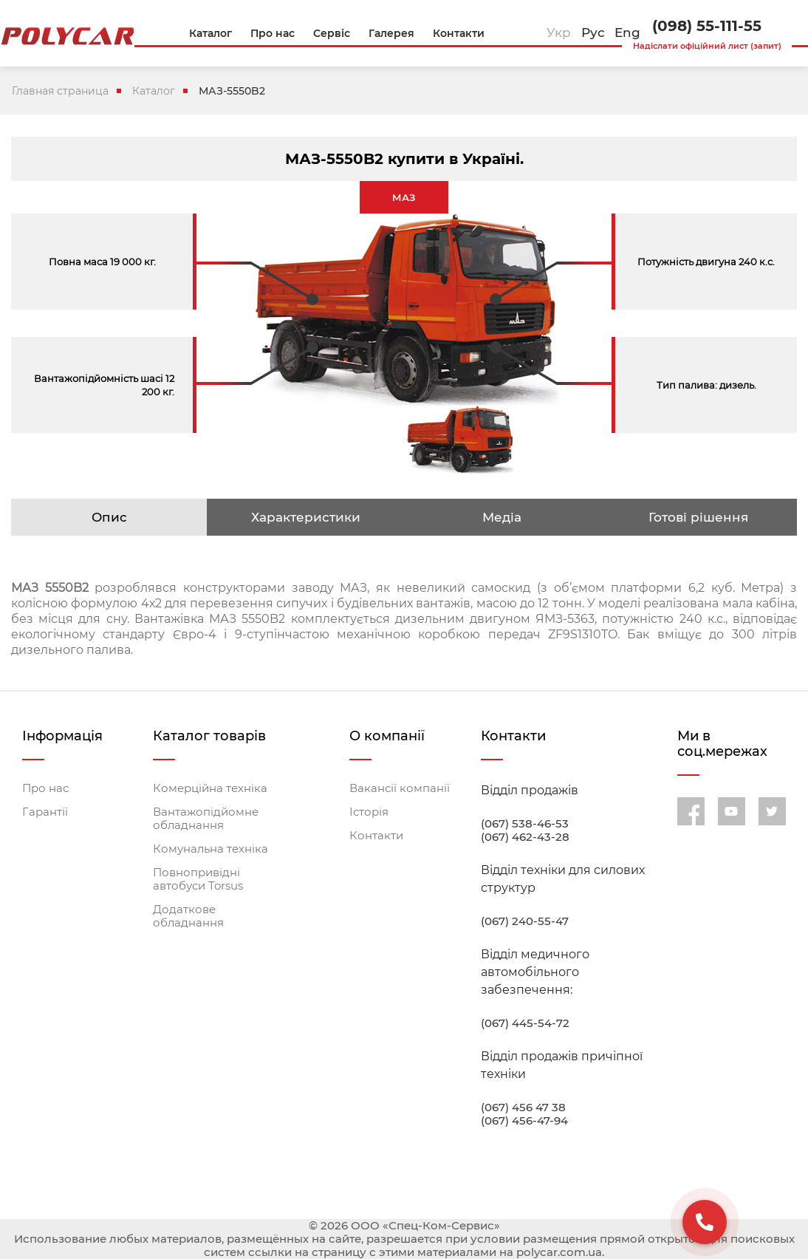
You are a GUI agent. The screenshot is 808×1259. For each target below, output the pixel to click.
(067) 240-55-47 (525, 921)
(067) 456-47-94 (524, 1120)
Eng (627, 32)
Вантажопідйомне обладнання (206, 818)
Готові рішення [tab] (698, 517)
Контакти (376, 835)
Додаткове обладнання (188, 916)
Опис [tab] (109, 517)
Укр (559, 32)
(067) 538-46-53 (525, 823)
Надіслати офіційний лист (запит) (707, 46)
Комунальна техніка (210, 849)
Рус (593, 32)
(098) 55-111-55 (706, 26)
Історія (368, 812)
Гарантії (45, 812)
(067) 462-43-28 (525, 837)
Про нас (45, 788)
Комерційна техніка (210, 788)
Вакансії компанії (399, 788)
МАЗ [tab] (403, 197)
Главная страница (60, 91)
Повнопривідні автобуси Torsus (198, 879)
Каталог (153, 91)
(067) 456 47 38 (523, 1107)
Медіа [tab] (501, 517)
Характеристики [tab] (305, 517)
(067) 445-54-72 (525, 1023)
